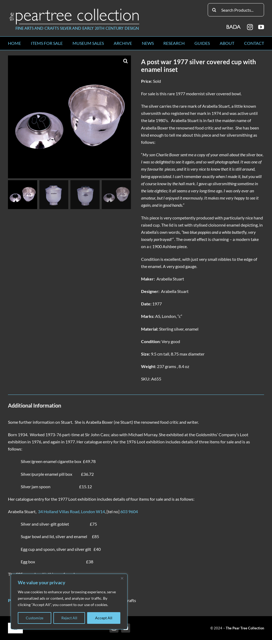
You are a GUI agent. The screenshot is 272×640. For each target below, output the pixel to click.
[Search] (214, 9)
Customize (34, 618)
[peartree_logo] (74, 9)
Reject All (69, 618)
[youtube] (261, 27)
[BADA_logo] (233, 25)
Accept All (103, 618)
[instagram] (250, 27)
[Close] (122, 578)
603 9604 (129, 511)
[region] (69, 601)
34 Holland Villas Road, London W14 (71, 511)
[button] (125, 60)
